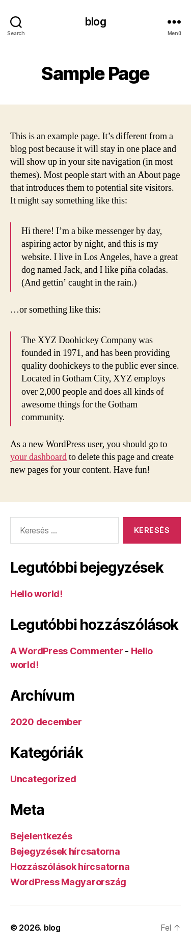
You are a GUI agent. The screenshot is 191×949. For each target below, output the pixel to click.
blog (95, 21)
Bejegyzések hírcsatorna (65, 851)
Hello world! (36, 593)
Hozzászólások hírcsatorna (69, 866)
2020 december (46, 721)
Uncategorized (43, 779)
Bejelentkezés (41, 836)
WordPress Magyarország (68, 882)
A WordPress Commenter (66, 651)
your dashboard (38, 457)
